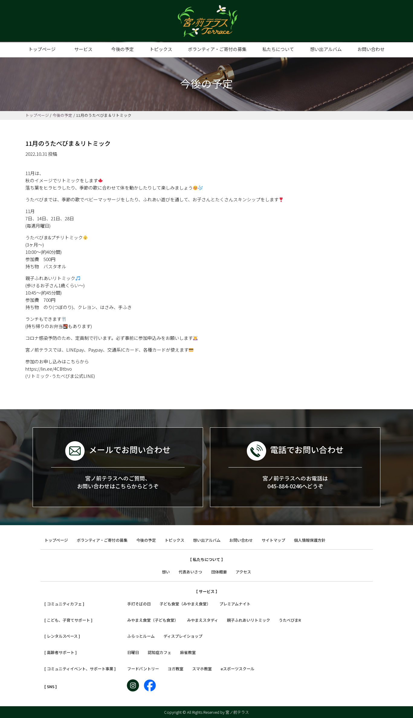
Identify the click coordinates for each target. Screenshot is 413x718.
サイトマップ (273, 540)
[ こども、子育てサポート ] (68, 620)
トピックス (161, 49)
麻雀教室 (188, 652)
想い (166, 572)
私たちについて (278, 49)
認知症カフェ (159, 652)
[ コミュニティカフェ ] (64, 604)
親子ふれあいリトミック (248, 620)
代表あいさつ (190, 572)
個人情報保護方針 (309, 540)
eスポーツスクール (237, 669)
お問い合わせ (371, 49)
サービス (83, 49)
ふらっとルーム (141, 636)
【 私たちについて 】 (206, 559)
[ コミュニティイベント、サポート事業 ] (80, 669)
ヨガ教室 (175, 669)
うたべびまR (290, 620)
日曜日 (133, 652)
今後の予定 (122, 49)
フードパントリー (143, 669)
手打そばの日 (139, 604)
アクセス (243, 572)
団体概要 (219, 572)
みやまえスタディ (202, 620)
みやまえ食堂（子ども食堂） (152, 620)
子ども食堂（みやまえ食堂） (185, 604)
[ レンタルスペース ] (62, 636)
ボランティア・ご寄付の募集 (217, 49)
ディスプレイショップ (182, 636)
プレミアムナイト (234, 604)
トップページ (42, 49)
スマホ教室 (202, 669)
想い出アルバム (326, 49)
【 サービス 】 (206, 591)
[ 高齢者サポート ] (60, 652)
